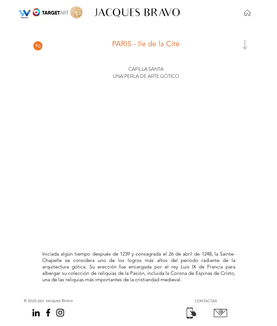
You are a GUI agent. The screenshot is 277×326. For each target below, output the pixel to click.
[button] (138, 165)
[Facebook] (48, 312)
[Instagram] (60, 312)
